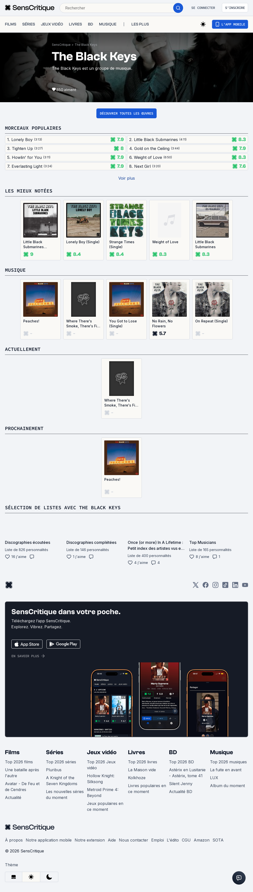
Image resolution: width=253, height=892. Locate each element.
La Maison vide (142, 769)
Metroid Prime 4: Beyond (102, 792)
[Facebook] (206, 586)
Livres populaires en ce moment (147, 788)
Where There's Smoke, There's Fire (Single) (83, 324)
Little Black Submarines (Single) (33, 244)
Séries (54, 752)
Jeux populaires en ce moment (105, 806)
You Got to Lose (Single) (123, 323)
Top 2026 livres (142, 761)
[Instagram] (215, 586)
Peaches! (31, 321)
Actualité (13, 797)
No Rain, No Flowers (162, 323)
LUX (214, 777)
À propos (14, 840)
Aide (112, 840)
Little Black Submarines (205, 244)
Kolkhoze (137, 777)
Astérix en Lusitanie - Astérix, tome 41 (187, 772)
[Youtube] (245, 586)
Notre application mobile (49, 840)
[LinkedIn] (235, 586)
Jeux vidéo (102, 752)
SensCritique (61, 45)
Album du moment (227, 785)
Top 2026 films (19, 761)
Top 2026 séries (61, 761)
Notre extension (90, 840)
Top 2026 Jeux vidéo (101, 764)
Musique (221, 752)
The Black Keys (86, 45)
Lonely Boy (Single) (83, 242)
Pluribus (54, 769)
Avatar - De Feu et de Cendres (22, 786)
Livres (136, 752)
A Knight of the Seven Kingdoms (61, 780)
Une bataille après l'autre (22, 772)
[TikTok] (225, 586)
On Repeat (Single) (211, 321)
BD (173, 752)
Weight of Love (165, 242)
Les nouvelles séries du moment (65, 794)
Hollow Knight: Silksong (100, 778)
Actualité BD (180, 791)
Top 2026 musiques (228, 761)
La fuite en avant (225, 769)
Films (12, 752)
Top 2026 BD (181, 761)
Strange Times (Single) (121, 244)
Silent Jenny (180, 783)
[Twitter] (196, 586)
